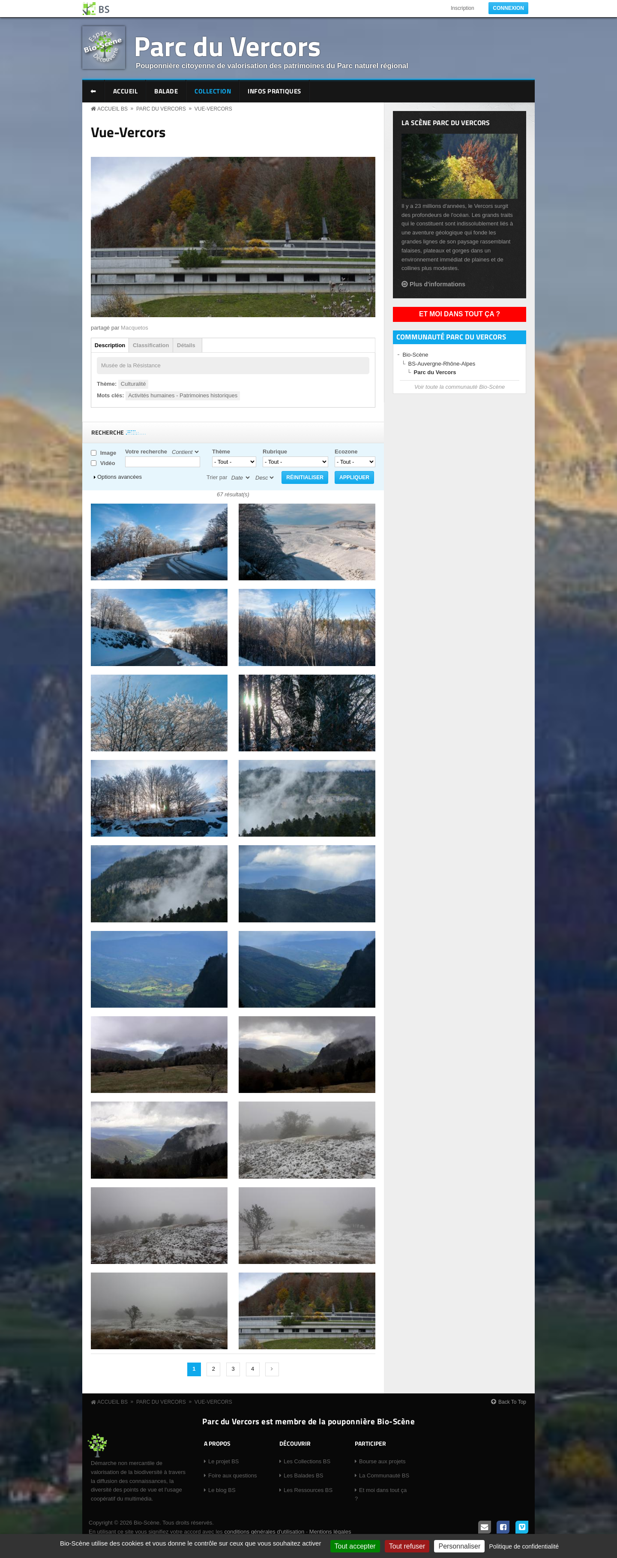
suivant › (272, 1369)
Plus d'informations (437, 284)
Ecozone (346, 451)
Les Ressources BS (308, 1490)
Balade (166, 91)
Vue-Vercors (213, 109)
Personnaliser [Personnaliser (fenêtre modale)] (459, 1546)
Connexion (508, 8)
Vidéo (107, 463)
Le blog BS (222, 1490)
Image (108, 453)
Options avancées (119, 477)
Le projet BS (223, 1461)
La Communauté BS (384, 1475)
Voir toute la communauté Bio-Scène (459, 387)
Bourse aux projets (382, 1461)
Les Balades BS (303, 1475)
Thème (221, 451)
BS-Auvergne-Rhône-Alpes (442, 363)
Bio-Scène (415, 354)
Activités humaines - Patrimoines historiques (182, 395)
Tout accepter (355, 1546)
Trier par (217, 477)
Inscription (462, 8)
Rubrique (275, 451)
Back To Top (512, 1402)
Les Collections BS (307, 1461)
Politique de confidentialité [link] (524, 1546)
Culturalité (133, 384)
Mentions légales (330, 1531)
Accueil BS (112, 109)
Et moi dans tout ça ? (459, 314)
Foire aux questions (232, 1475)
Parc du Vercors (227, 45)
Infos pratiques (274, 91)
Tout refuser (407, 1546)
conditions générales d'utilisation (264, 1531)
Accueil (125, 91)
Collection (213, 91)
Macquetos (134, 327)
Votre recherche (146, 451)
